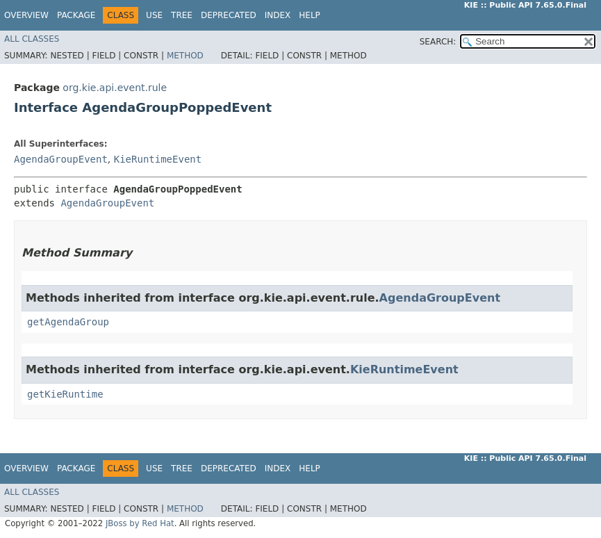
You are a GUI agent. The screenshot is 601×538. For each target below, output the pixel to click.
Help (309, 15)
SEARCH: (438, 42)
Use (154, 15)
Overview (26, 15)
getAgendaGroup (68, 321)
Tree (181, 15)
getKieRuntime (65, 394)
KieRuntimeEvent (157, 159)
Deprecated (228, 15)
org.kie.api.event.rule (115, 87)
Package (76, 15)
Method (185, 55)
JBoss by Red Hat (140, 523)
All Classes (31, 39)
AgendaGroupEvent (61, 159)
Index (278, 15)
